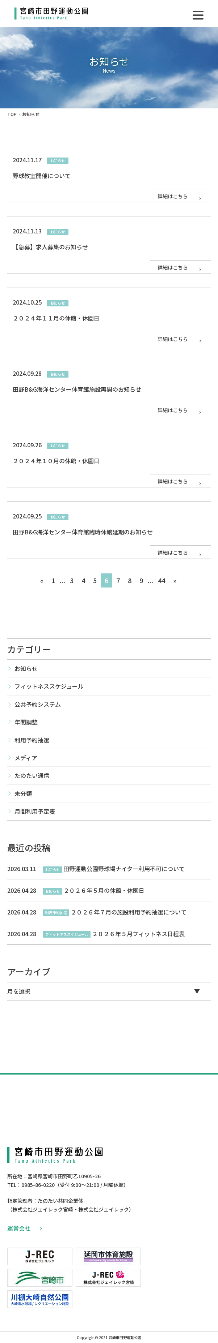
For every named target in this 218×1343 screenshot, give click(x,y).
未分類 (23, 793)
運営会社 (24, 1228)
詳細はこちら (180, 196)
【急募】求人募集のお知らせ (50, 246)
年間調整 (26, 722)
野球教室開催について (42, 175)
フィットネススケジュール (49, 686)
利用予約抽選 (31, 740)
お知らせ (26, 668)
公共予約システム (37, 704)
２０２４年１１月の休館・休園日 (56, 318)
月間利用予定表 (34, 811)
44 (161, 580)
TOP (12, 114)
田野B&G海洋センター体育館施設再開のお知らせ (77, 389)
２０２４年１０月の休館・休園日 (56, 460)
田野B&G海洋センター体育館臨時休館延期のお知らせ (83, 532)
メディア (25, 757)
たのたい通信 (31, 775)
